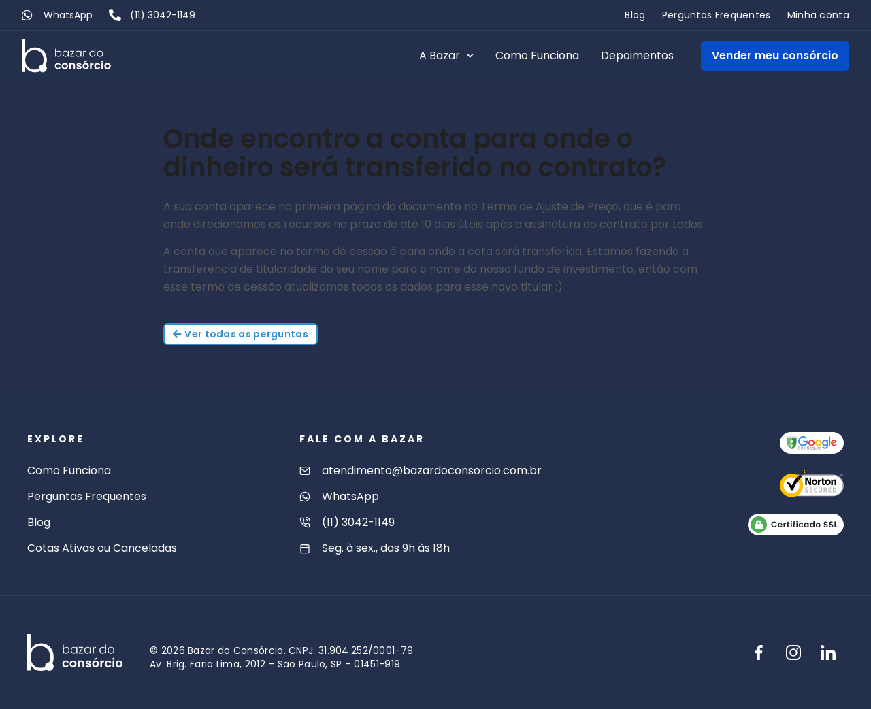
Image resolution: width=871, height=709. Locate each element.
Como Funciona (537, 55)
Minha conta (818, 15)
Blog (635, 15)
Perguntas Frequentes (716, 15)
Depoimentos (637, 55)
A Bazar (446, 55)
